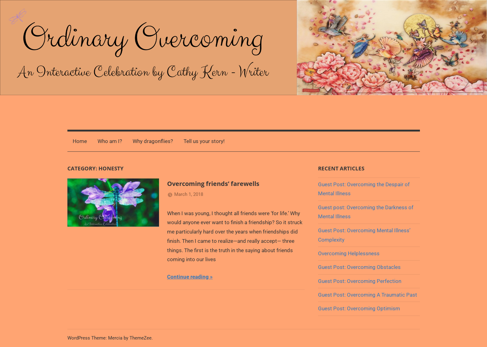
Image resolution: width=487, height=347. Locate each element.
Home (80, 141)
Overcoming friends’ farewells (213, 183)
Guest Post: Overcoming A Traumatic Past (367, 295)
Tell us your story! (204, 141)
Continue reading (188, 277)
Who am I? (110, 141)
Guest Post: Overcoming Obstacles (359, 267)
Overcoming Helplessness (349, 253)
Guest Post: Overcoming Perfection (359, 281)
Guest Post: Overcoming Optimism (359, 308)
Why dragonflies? (153, 141)
